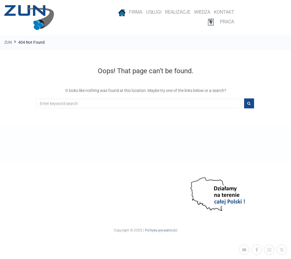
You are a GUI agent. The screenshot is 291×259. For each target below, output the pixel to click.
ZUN (8, 42)
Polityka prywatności (161, 230)
